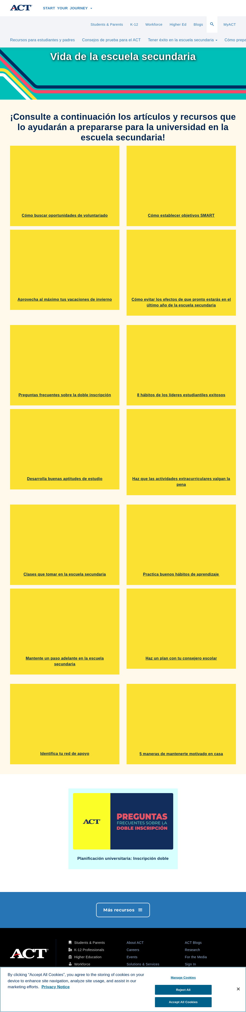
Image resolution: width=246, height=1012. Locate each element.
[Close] (238, 989)
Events (132, 957)
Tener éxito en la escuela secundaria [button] (182, 40)
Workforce (153, 24)
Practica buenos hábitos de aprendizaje (181, 574)
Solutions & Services (143, 964)
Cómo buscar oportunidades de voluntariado (65, 215)
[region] (123, 989)
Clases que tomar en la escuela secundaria (65, 574)
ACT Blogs (193, 943)
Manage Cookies (183, 977)
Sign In (190, 964)
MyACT (229, 24)
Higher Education (88, 957)
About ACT (135, 943)
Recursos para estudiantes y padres (42, 40)
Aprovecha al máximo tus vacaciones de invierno (65, 299)
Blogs (198, 24)
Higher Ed (178, 24)
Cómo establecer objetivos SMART (181, 215)
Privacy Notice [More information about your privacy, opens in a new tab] (56, 987)
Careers (133, 950)
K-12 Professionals (89, 950)
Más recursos (123, 910)
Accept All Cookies (183, 1002)
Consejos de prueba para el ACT (111, 40)
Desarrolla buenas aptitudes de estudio (65, 479)
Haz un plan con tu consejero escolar (181, 658)
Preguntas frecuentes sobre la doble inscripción (64, 395)
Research (192, 950)
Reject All (183, 990)
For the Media (196, 957)
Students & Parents (107, 24)
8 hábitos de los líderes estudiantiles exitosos (181, 395)
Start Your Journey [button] (67, 8)
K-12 (134, 24)
